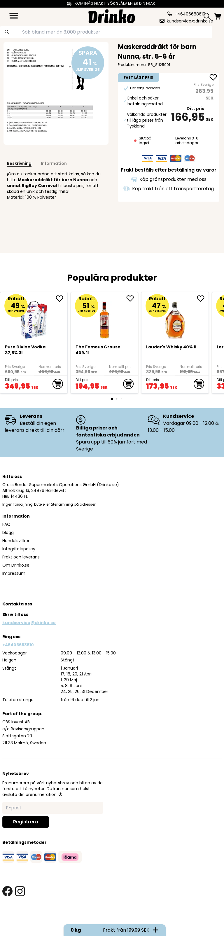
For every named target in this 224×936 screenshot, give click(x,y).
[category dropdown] (13, 16)
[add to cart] (57, 384)
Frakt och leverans (21, 557)
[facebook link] (7, 891)
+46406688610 (18, 645)
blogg (8, 532)
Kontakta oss (17, 604)
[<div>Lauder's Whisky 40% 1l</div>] (175, 318)
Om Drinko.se (15, 565)
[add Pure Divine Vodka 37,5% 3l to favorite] (61, 298)
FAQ (6, 524)
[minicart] (218, 16)
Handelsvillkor (15, 541)
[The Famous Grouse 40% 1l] (104, 318)
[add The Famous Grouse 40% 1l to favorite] (132, 298)
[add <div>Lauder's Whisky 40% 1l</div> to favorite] (203, 298)
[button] (60, 794)
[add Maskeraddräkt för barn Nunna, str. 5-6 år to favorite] (213, 78)
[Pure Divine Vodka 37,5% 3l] (34, 318)
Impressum (13, 573)
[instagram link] (20, 891)
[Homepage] (111, 15)
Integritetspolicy (18, 549)
